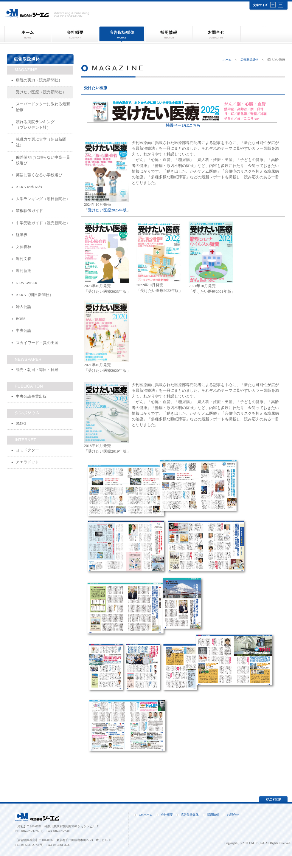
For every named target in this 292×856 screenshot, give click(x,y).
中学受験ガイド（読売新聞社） (43, 223)
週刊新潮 (23, 271)
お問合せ (216, 34)
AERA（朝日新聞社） (34, 295)
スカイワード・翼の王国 (37, 343)
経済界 (21, 235)
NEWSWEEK (27, 283)
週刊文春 (23, 259)
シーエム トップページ (27, 34)
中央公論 (23, 331)
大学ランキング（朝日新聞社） (43, 199)
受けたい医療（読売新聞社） (41, 92)
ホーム (227, 59)
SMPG (21, 423)
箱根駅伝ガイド (29, 211)
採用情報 (168, 34)
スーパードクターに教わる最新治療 (43, 107)
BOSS (20, 319)
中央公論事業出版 (31, 396)
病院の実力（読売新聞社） (39, 80)
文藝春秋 (23, 247)
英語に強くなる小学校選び (39, 175)
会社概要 (74, 34)
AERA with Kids (29, 187)
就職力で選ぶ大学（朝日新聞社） (41, 142)
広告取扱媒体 (121, 34)
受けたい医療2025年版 (107, 210)
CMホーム (146, 814)
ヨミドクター (27, 450)
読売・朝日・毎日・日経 (37, 370)
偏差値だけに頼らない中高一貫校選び (43, 160)
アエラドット (27, 462)
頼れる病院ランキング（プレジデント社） (35, 125)
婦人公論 (23, 307)
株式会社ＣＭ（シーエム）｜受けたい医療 (46, 13)
